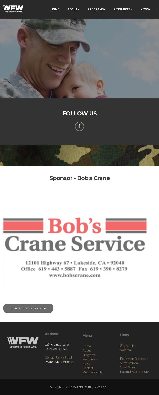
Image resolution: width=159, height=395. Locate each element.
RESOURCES (122, 9)
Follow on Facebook (134, 376)
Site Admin (127, 363)
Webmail (126, 367)
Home (87, 365)
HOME (55, 9)
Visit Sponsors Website (28, 312)
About (87, 370)
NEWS (144, 9)
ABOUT (72, 9)
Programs (89, 374)
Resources (90, 378)
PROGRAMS (96, 9)
